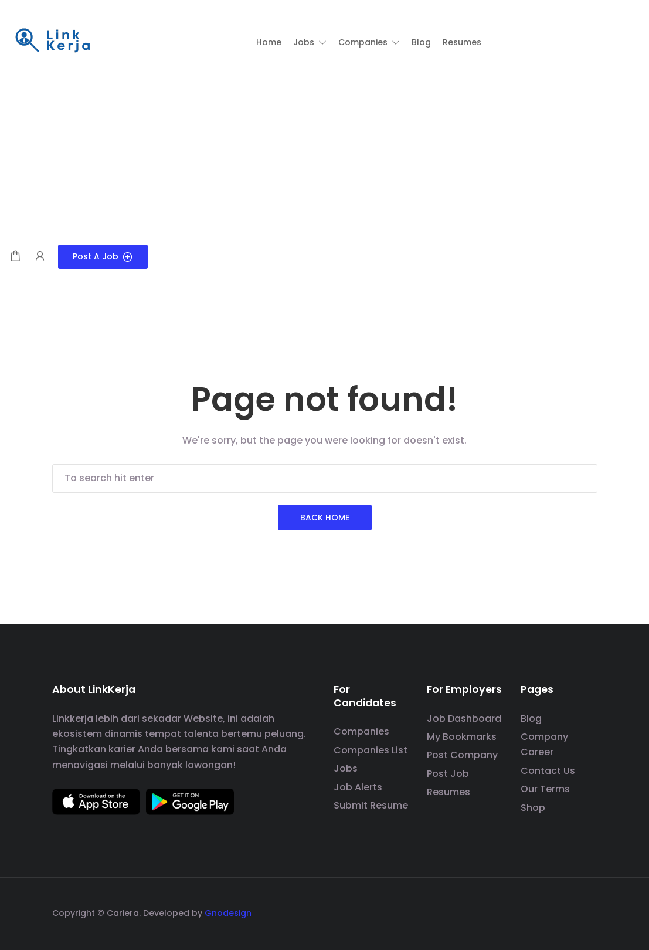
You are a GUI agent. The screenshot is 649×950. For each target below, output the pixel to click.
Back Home (324, 517)
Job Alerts (358, 787)
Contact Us (548, 770)
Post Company (462, 755)
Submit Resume (371, 805)
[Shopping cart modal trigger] (15, 256)
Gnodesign (228, 913)
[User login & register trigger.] (39, 256)
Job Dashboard (464, 718)
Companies (361, 731)
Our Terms (545, 789)
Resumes (448, 792)
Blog (531, 718)
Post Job (448, 773)
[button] (310, 42)
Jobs (346, 768)
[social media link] (587, 911)
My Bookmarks (462, 736)
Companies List (370, 750)
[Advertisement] (324, 157)
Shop (533, 807)
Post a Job (103, 256)
